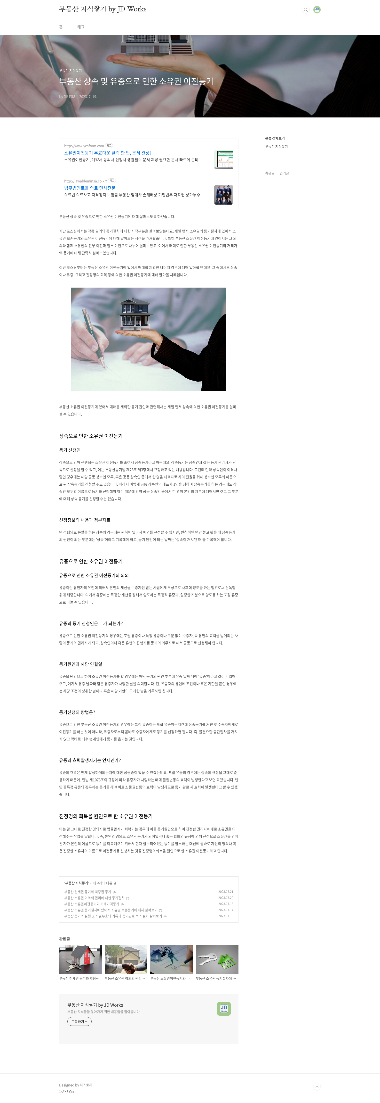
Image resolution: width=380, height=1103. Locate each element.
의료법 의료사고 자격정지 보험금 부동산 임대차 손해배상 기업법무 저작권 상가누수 (132, 194)
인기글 (284, 173)
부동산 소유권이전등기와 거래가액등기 (91, 903)
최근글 (270, 173)
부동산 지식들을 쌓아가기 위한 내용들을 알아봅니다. (104, 1011)
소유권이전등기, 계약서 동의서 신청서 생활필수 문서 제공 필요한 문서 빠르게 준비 (131, 159)
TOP (317, 1087)
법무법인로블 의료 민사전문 (90, 188)
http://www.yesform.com (84, 146)
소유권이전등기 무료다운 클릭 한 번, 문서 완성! (107, 153)
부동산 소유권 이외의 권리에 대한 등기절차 (94, 897)
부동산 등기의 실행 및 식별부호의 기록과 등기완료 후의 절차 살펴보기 (113, 915)
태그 (81, 27)
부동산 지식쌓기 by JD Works (103, 9)
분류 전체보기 (275, 138)
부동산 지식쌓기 (76, 882)
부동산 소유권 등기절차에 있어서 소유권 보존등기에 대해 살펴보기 (111, 909)
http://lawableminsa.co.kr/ (85, 181)
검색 (305, 9)
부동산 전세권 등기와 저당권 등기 (87, 891)
